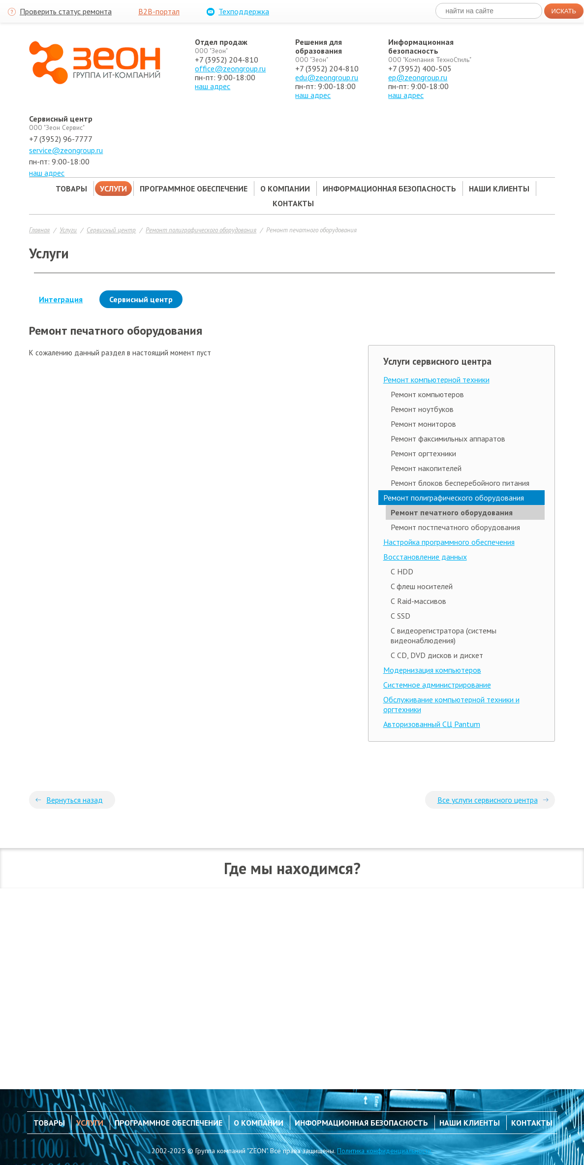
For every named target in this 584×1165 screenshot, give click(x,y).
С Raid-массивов (418, 601)
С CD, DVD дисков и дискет (437, 655)
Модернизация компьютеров (432, 670)
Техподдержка (236, 11)
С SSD (400, 616)
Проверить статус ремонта (58, 11)
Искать (564, 11)
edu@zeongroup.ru (326, 77)
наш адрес (212, 86)
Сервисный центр (111, 230)
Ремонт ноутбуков (422, 409)
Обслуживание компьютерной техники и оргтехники (451, 704)
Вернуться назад (74, 800)
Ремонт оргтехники (423, 453)
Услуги (68, 230)
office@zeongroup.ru (230, 68)
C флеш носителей (422, 586)
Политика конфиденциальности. (384, 1150)
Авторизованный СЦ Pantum (431, 724)
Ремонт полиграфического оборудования (201, 230)
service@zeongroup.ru (66, 150)
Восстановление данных (425, 557)
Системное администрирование (437, 685)
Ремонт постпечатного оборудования (455, 527)
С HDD (402, 571)
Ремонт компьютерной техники (436, 379)
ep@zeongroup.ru (417, 77)
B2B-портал (159, 11)
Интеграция (61, 299)
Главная (39, 230)
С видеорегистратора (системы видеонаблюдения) (443, 635)
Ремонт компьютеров (427, 394)
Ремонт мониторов (423, 424)
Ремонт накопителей (426, 468)
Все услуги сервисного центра (487, 800)
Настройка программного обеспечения (449, 542)
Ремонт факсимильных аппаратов (448, 438)
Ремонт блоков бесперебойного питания (460, 483)
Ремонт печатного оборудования (311, 230)
